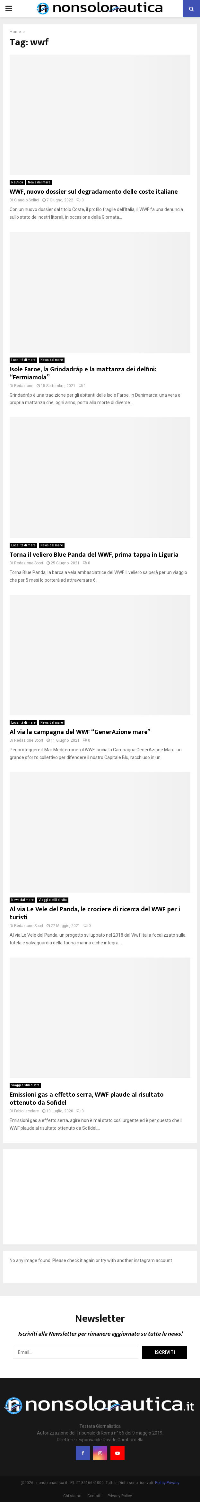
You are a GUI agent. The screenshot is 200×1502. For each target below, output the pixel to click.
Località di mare (23, 360)
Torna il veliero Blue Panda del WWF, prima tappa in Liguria (94, 554)
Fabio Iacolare (26, 1111)
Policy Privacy (167, 1482)
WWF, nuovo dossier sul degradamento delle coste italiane (94, 191)
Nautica (17, 182)
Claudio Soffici (26, 200)
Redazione (23, 386)
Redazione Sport (28, 563)
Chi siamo (72, 1496)
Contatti (94, 1496)
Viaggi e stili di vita (53, 900)
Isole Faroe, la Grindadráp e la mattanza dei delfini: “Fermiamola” (83, 373)
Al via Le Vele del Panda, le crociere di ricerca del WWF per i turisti (95, 913)
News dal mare (39, 182)
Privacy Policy (120, 1496)
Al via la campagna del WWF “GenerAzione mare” (80, 732)
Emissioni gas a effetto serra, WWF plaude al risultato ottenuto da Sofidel (86, 1098)
